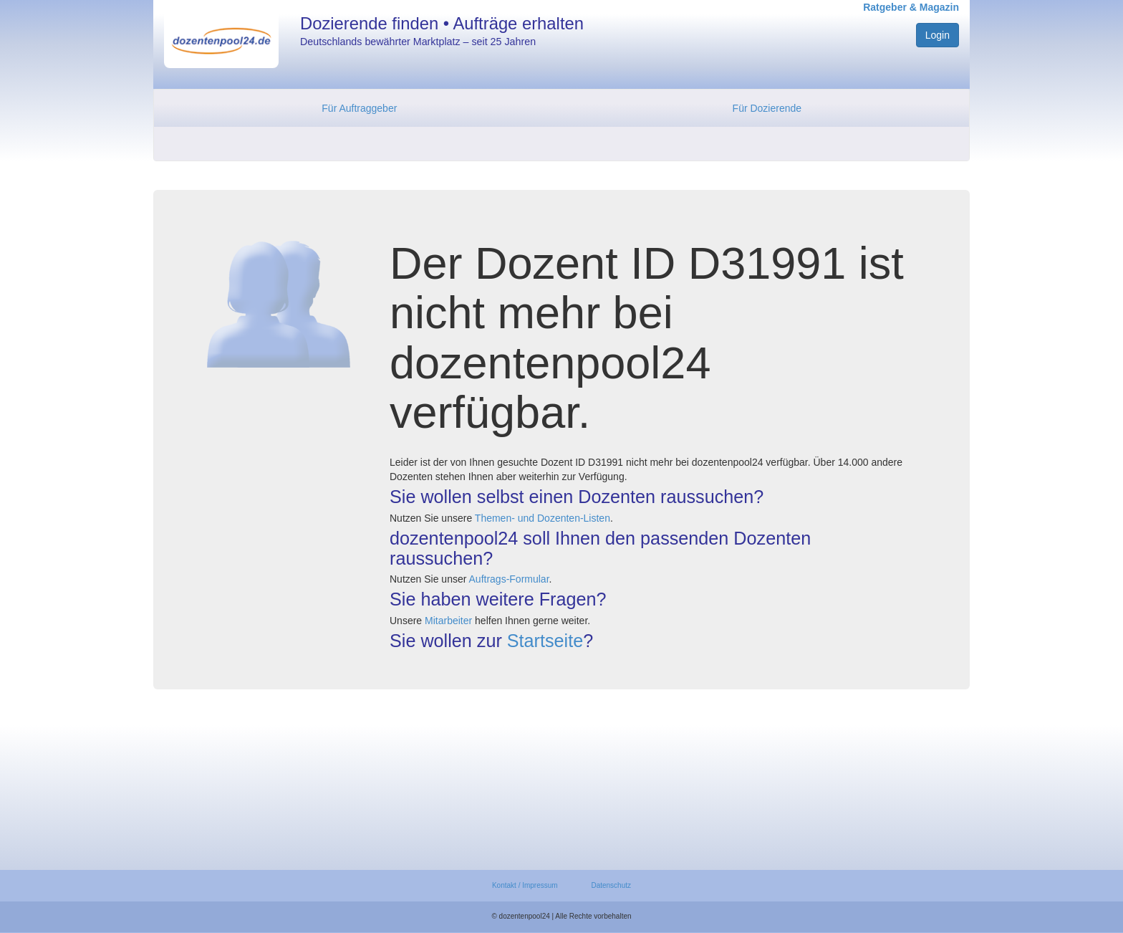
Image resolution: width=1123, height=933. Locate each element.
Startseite (545, 641)
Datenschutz (611, 885)
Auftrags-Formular (509, 579)
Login (937, 35)
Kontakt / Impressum (525, 885)
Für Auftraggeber (359, 108)
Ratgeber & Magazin (911, 7)
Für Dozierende (767, 108)
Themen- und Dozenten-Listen (542, 518)
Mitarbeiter (448, 620)
